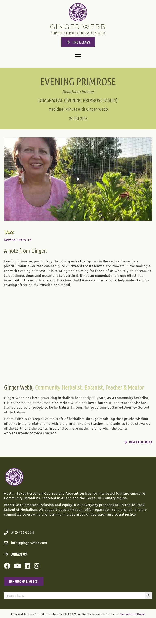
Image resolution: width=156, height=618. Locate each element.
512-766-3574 (22, 532)
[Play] (78, 179)
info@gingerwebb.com (29, 543)
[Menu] (78, 56)
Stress (21, 240)
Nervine (9, 240)
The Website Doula (132, 614)
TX (29, 240)
